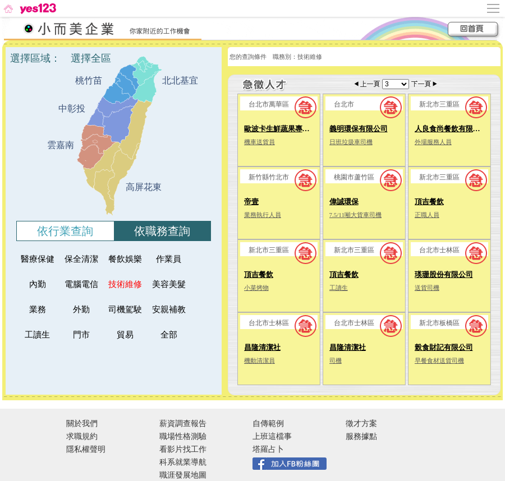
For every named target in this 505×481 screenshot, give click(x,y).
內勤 (44, 284)
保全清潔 (81, 259)
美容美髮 (169, 284)
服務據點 (361, 436)
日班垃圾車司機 (351, 141)
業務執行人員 (262, 214)
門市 (88, 334)
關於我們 (82, 423)
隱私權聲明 (85, 449)
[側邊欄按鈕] (494, 8)
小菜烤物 (256, 287)
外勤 (88, 309)
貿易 (132, 334)
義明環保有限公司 (358, 128)
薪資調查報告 (182, 423)
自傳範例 (268, 423)
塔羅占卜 (268, 449)
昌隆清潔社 (262, 347)
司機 (335, 360)
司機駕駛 (125, 309)
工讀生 (41, 334)
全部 (175, 334)
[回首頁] (29, 8)
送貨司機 (427, 287)
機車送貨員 (259, 141)
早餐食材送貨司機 (439, 360)
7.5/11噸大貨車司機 (355, 214)
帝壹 (251, 201)
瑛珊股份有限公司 (444, 274)
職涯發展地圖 (182, 475)
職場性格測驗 (182, 436)
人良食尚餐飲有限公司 (451, 128)
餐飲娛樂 (125, 259)
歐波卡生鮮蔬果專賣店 (280, 128)
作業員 (173, 259)
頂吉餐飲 (429, 201)
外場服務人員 (433, 141)
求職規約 (82, 436)
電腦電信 (81, 284)
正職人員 (427, 214)
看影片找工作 (182, 449)
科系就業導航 (182, 462)
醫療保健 (37, 259)
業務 (44, 309)
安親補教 (169, 309)
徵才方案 (361, 423)
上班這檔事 (272, 436)
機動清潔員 (259, 360)
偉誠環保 (344, 201)
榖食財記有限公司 (444, 347)
